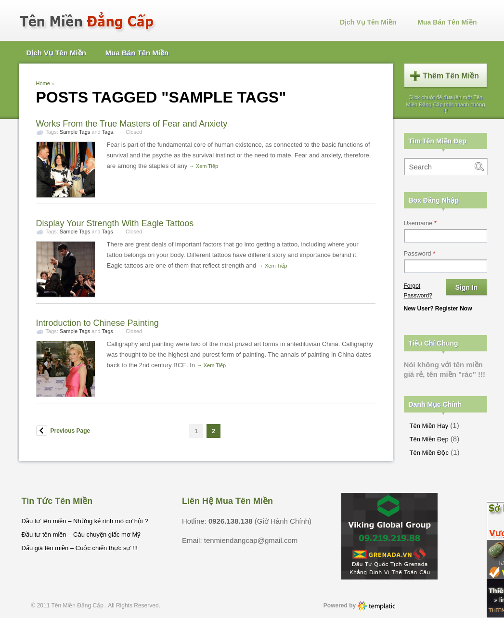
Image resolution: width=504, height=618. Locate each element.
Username (420, 223)
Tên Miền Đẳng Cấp (78, 605)
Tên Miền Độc (429, 452)
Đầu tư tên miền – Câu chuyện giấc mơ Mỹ (81, 534)
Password (420, 253)
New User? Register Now (438, 308)
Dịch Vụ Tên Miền (368, 22)
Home (43, 83)
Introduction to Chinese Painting (97, 323)
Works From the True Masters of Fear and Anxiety (132, 124)
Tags (107, 132)
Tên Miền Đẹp (429, 439)
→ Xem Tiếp (203, 166)
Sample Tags (75, 132)
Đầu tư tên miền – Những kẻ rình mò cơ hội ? (85, 521)
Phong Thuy (377, 606)
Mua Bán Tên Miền (447, 22)
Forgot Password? (418, 291)
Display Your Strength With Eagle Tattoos (115, 223)
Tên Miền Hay (429, 425)
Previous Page (70, 430)
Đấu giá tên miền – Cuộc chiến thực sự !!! (80, 548)
